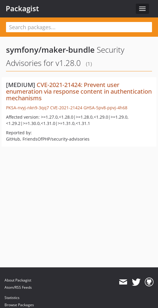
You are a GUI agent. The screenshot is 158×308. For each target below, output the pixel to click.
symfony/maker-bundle (50, 49)
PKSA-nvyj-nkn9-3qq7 (27, 107)
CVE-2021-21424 (66, 107)
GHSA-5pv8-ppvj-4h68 (105, 107)
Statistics (12, 297)
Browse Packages (19, 304)
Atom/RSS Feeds (18, 287)
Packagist (22, 8)
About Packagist (18, 280)
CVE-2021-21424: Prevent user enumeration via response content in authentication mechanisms (79, 91)
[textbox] (79, 27)
